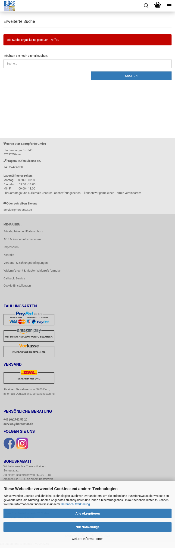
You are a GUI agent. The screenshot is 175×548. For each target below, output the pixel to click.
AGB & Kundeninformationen (22, 239)
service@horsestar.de (18, 424)
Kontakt (8, 255)
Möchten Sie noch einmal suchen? (25, 55)
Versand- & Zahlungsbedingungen (25, 262)
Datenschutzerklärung (75, 504)
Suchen (131, 75)
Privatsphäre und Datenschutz (23, 231)
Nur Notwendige (88, 527)
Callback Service (14, 278)
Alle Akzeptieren (87, 513)
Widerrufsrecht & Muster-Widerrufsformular (32, 270)
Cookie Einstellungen (17, 285)
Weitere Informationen (87, 539)
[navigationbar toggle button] (169, 6)
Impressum (11, 247)
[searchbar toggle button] (146, 6)
